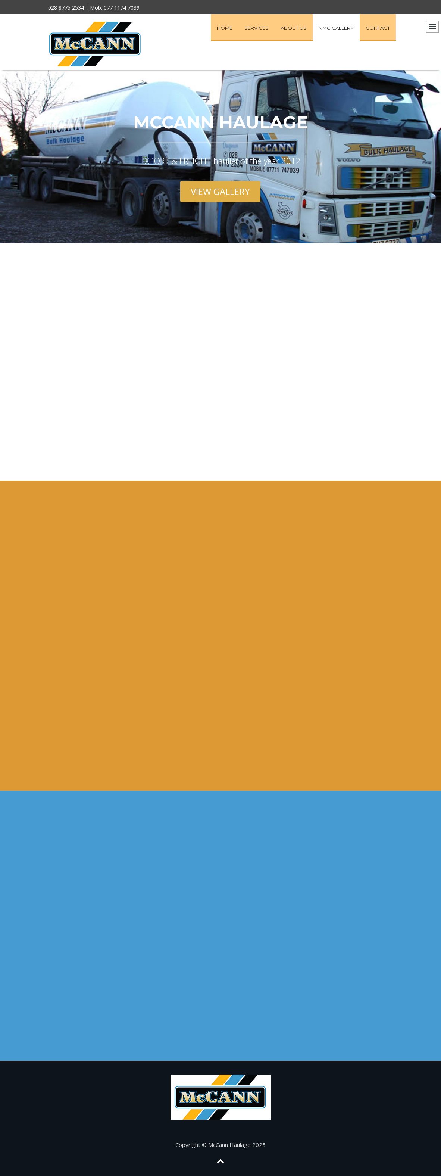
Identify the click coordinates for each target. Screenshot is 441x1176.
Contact (378, 28)
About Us (294, 28)
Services (256, 28)
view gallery (220, 191)
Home (224, 28)
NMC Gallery (336, 28)
